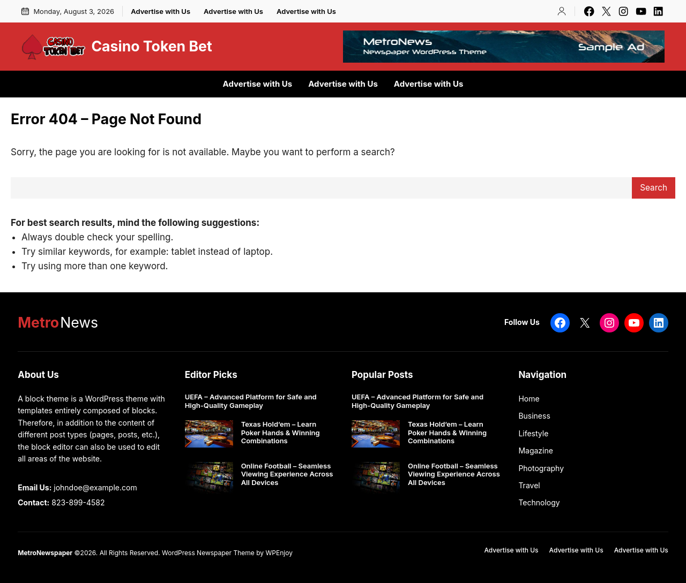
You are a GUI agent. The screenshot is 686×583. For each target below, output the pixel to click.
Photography (541, 468)
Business (534, 415)
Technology (539, 502)
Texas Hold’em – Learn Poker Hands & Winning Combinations (280, 432)
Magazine (535, 450)
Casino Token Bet (151, 46)
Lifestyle (533, 433)
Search (653, 188)
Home (528, 398)
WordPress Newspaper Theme (208, 553)
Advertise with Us (160, 11)
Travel (529, 485)
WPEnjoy (278, 553)
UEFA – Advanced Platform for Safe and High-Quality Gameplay (251, 401)
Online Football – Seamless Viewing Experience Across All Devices (287, 474)
